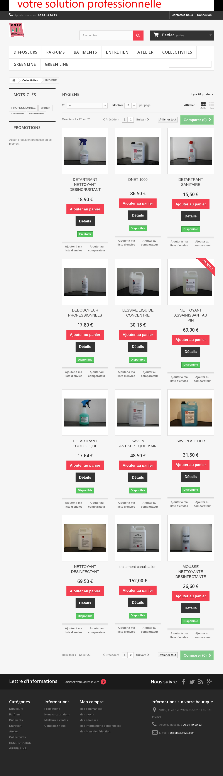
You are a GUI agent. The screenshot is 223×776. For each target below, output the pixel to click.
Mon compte (91, 701)
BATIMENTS (42, 127)
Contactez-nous (182, 15)
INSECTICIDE (20, 127)
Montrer (117, 105)
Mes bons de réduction (94, 731)
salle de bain (35, 120)
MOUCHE (17, 114)
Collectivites (177, 52)
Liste (211, 106)
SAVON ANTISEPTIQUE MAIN (138, 443)
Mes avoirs (86, 714)
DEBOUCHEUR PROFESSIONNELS (85, 312)
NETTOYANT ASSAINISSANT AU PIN (190, 315)
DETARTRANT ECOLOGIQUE (85, 443)
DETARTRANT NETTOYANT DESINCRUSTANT (85, 185)
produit (45, 107)
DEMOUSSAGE (21, 134)
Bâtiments (85, 52)
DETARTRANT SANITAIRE (190, 182)
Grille (203, 106)
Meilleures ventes (56, 720)
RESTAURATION (20, 742)
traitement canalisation (137, 567)
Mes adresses (88, 720)
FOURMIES (36, 114)
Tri (64, 105)
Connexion (204, 15)
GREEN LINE (56, 64)
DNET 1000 (138, 180)
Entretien (117, 52)
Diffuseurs (25, 52)
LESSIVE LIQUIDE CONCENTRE (138, 312)
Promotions (27, 157)
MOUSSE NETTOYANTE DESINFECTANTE (191, 572)
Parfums (55, 52)
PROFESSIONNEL (23, 107)
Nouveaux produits (57, 714)
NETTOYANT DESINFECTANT (85, 569)
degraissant (19, 140)
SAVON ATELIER (190, 441)
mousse (16, 120)
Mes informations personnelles (100, 725)
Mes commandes (90, 708)
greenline (25, 64)
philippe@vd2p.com (181, 732)
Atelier (145, 52)
